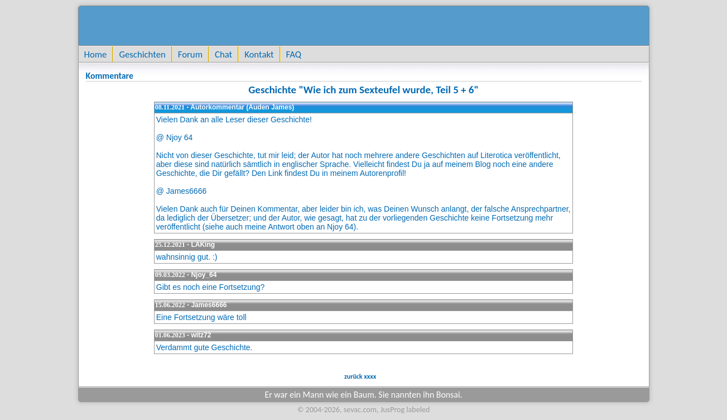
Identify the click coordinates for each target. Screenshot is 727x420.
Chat (223, 54)
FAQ (293, 54)
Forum (190, 54)
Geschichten (142, 54)
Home (95, 54)
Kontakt (258, 54)
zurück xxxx (359, 376)
